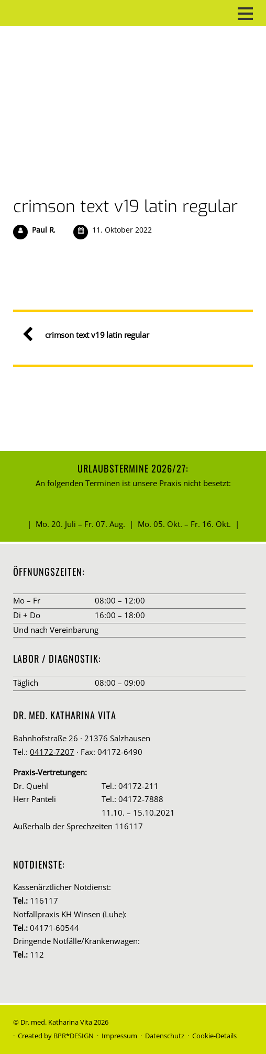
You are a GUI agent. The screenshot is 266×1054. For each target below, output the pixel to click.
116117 (44, 900)
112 (37, 954)
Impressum (119, 1035)
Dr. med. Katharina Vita (56, 1022)
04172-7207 (52, 751)
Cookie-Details (214, 1035)
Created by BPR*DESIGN (56, 1035)
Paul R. (44, 230)
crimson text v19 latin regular (125, 206)
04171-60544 (54, 928)
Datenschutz (164, 1035)
